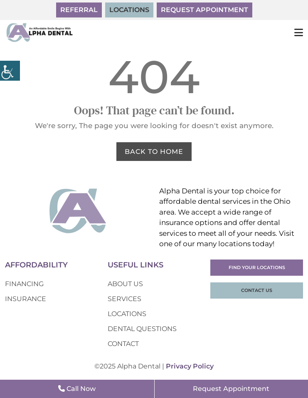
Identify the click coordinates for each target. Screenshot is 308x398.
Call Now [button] (77, 389)
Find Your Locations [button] (257, 267)
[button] (10, 71)
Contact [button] (123, 344)
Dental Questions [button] (142, 329)
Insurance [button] (25, 299)
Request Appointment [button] (204, 10)
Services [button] (124, 299)
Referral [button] (79, 10)
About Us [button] (125, 284)
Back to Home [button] (154, 152)
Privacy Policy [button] (190, 366)
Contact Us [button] (256, 290)
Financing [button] (24, 284)
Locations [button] (129, 10)
